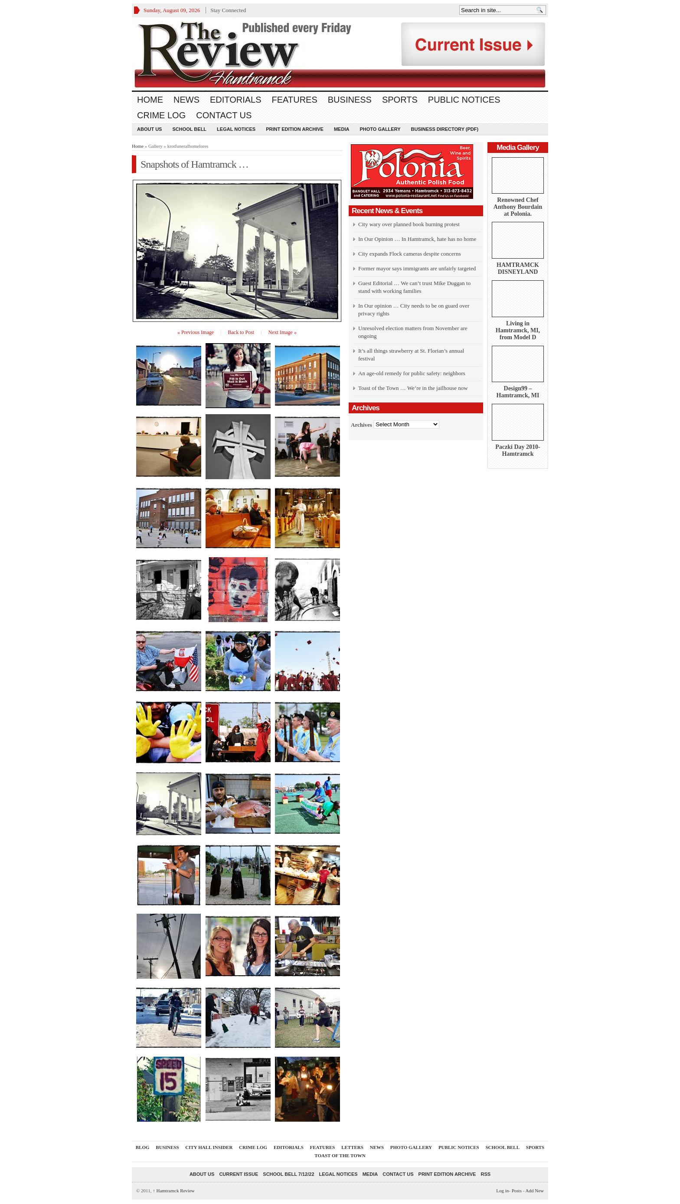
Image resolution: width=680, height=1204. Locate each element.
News (186, 99)
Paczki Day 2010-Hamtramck (517, 450)
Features (294, 99)
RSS (485, 1174)
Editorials (236, 99)
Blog (143, 1147)
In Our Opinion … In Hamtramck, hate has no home (417, 239)
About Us (149, 129)
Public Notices (464, 99)
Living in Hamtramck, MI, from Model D (518, 330)
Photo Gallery (380, 129)
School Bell (189, 129)
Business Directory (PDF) (445, 129)
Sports (400, 99)
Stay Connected (228, 10)
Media (341, 129)
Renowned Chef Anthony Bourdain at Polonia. (518, 207)
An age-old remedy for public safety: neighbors (411, 373)
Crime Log (161, 115)
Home (150, 99)
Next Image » (282, 332)
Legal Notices (236, 129)
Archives (361, 424)
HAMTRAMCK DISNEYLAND (518, 268)
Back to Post (241, 332)
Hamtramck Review (174, 1190)
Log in (502, 1190)
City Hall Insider (208, 1147)
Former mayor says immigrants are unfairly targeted (417, 268)
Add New (535, 1190)
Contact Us (224, 115)
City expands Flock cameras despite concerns (409, 253)
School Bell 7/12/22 (288, 1174)
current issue (238, 1174)
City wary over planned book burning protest (409, 224)
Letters (352, 1147)
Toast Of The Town (339, 1155)
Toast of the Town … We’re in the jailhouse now (413, 388)
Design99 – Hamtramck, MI (518, 392)
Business (350, 99)
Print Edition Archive (295, 129)
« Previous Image (195, 332)
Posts (517, 1190)
